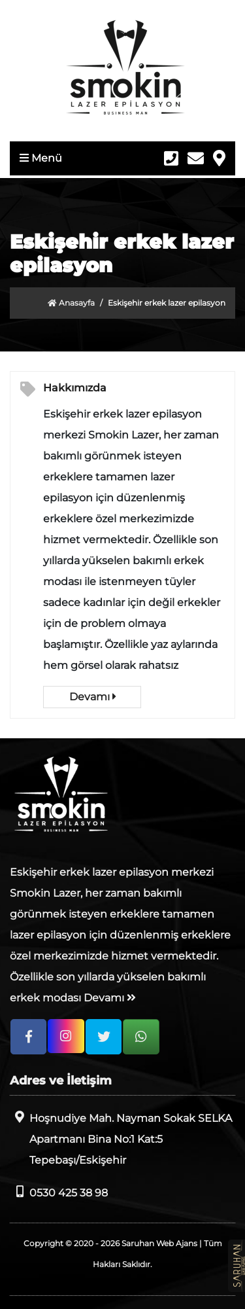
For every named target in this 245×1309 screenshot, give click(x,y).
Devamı (92, 696)
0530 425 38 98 (59, 1192)
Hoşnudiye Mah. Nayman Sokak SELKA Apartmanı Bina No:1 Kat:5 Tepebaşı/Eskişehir (121, 1138)
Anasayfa (71, 303)
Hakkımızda (74, 388)
